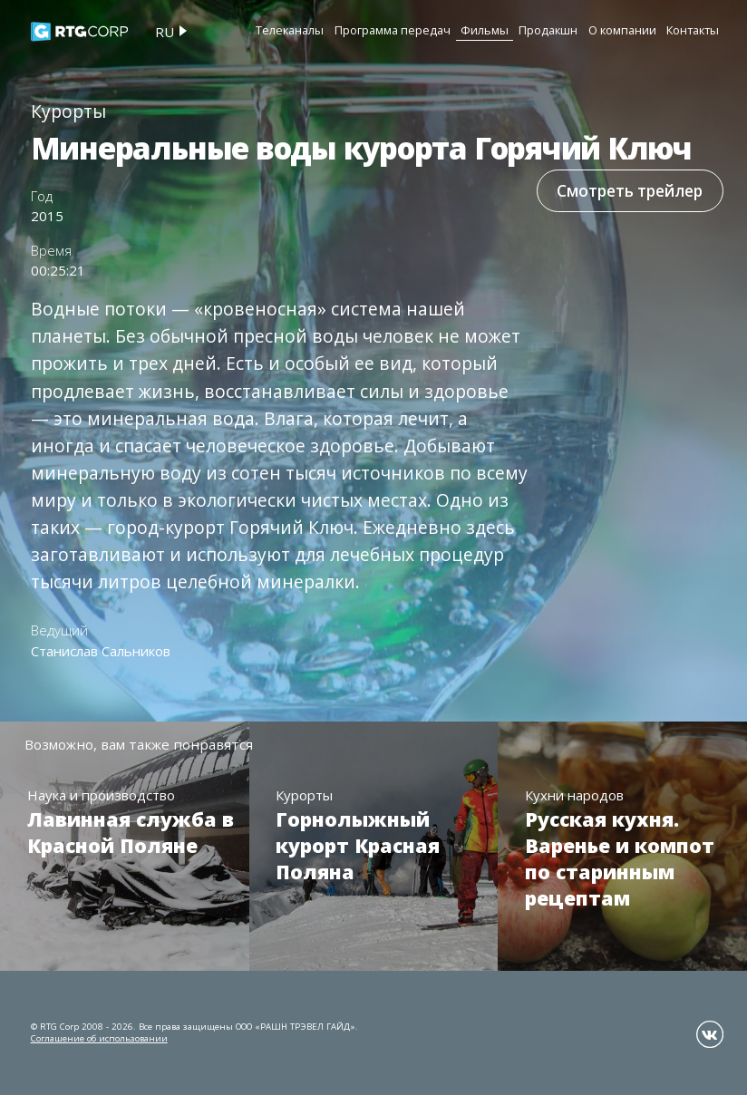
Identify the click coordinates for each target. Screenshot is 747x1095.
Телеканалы (290, 30)
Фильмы (485, 30)
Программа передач (393, 30)
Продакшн (548, 30)
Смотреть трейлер (630, 190)
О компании (622, 30)
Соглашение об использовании (99, 1038)
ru (164, 32)
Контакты (692, 30)
